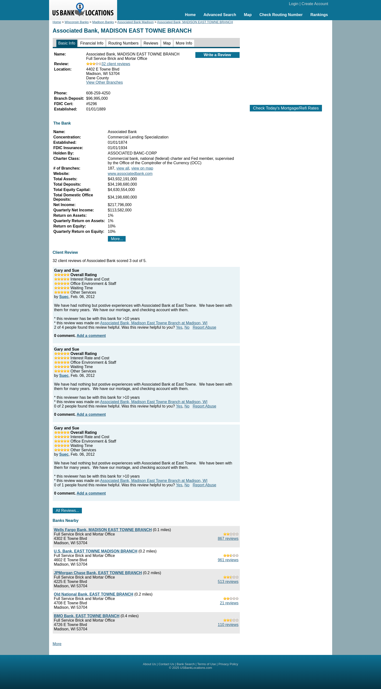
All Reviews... (67, 510)
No (186, 327)
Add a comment (91, 336)
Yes (179, 327)
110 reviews (228, 625)
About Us (149, 664)
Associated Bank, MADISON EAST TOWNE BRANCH (195, 22)
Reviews (151, 43)
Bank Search (186, 664)
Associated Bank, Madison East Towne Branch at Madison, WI (154, 323)
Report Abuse (204, 327)
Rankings (319, 15)
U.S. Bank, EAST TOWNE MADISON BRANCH (96, 551)
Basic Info (66, 43)
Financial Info (91, 43)
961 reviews (228, 560)
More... (117, 239)
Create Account (315, 4)
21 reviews (229, 603)
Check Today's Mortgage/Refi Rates (286, 108)
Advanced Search (219, 15)
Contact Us (166, 664)
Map (248, 15)
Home (190, 15)
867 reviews (228, 538)
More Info (184, 43)
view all (122, 168)
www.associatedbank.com (130, 174)
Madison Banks (103, 22)
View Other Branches (104, 82)
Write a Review (217, 55)
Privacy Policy (228, 664)
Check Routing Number (281, 15)
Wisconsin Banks (77, 22)
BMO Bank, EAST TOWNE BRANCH (87, 616)
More (57, 644)
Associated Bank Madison (135, 22)
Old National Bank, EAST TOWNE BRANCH (93, 594)
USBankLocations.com (196, 668)
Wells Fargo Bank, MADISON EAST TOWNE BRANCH (103, 530)
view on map (142, 168)
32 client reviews (108, 64)
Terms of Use (206, 664)
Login (293, 4)
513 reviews (228, 582)
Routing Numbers (123, 43)
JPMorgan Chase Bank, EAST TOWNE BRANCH (98, 573)
